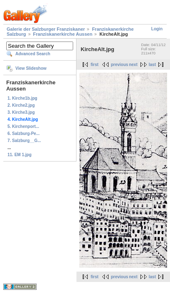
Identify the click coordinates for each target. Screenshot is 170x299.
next (133, 64)
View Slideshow (31, 68)
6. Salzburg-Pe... (23, 133)
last (152, 64)
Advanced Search (32, 53)
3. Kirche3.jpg (21, 112)
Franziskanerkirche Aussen (63, 34)
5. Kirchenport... (23, 126)
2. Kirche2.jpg (21, 105)
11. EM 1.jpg (19, 154)
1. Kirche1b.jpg (22, 98)
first (95, 64)
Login (157, 29)
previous (119, 64)
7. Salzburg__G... (24, 140)
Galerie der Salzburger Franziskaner (46, 29)
